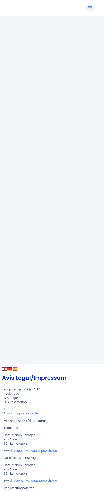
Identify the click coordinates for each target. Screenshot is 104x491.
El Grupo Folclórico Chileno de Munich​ (52, 246)
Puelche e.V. (52, 234)
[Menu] (90, 8)
